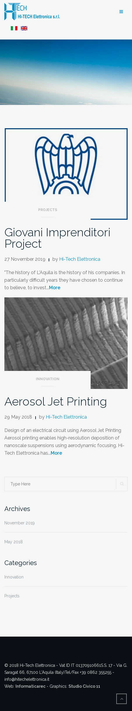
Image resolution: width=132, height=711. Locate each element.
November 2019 (19, 523)
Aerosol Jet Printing (55, 401)
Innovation (47, 379)
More (54, 287)
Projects (47, 210)
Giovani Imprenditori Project (57, 237)
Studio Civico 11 (84, 686)
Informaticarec (30, 686)
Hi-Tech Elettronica (79, 259)
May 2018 (13, 541)
